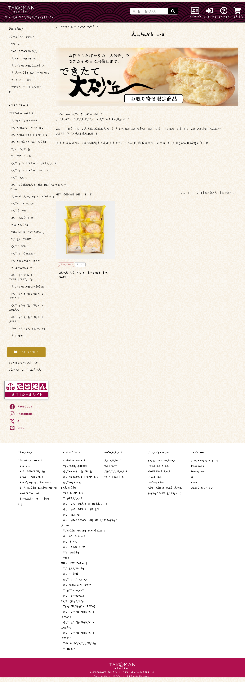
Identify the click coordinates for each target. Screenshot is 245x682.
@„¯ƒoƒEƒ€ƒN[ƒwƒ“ (24, 260)
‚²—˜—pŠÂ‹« (156, 482)
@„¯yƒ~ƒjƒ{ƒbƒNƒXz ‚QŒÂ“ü (26, 307)
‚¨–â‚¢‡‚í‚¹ (155, 477)
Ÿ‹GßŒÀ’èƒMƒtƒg (23, 51)
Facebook (20, 406)
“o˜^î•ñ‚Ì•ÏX (114, 477)
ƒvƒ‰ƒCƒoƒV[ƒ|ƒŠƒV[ (164, 493)
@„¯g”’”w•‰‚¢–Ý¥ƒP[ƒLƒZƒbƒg (21, 277)
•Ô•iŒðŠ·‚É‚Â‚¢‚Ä (159, 471)
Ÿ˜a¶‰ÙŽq (18, 225)
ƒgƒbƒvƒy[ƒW (66, 26)
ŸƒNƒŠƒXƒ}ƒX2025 (23, 120)
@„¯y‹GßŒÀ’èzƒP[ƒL (28, 170)
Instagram (21, 413)
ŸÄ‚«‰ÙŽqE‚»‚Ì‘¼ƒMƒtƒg (28, 72)
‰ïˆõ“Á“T (111, 466)
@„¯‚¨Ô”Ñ (17, 246)
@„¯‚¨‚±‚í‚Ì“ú (18, 177)
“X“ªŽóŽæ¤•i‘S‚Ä (21, 113)
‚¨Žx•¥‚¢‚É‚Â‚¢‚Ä (158, 466)
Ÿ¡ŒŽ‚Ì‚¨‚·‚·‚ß (20, 156)
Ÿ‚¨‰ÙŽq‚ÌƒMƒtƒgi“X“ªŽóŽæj (28, 196)
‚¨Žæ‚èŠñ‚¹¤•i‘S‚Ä (22, 37)
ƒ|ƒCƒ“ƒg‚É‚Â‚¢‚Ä (116, 471)
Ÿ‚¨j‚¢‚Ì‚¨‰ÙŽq (21, 239)
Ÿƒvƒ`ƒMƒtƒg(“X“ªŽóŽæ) (26, 286)
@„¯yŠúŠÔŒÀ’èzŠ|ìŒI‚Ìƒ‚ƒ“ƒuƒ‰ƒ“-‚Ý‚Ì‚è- (28, 187)
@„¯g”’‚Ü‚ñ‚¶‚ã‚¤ (22, 253)
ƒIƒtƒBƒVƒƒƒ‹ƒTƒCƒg (205, 460)
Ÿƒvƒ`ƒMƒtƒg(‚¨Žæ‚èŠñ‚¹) (27, 65)
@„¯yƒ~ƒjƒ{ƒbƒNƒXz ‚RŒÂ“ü (26, 319)
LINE (17, 427)
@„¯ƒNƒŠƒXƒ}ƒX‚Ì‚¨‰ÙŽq (27, 141)
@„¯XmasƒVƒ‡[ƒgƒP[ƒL (28, 134)
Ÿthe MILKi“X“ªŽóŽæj (26, 232)
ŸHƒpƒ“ (16, 335)
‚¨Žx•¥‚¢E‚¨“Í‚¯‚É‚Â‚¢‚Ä (25, 369)
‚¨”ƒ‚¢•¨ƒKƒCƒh (26, 351)
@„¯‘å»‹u (17, 210)
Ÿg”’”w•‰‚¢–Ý (20, 267)
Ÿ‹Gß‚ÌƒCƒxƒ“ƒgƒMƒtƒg (27, 328)
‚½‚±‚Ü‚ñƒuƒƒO (202, 488)
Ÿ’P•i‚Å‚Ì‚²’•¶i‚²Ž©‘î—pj (26, 89)
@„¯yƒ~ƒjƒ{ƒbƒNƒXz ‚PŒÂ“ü (26, 296)
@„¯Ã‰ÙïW (21, 217)
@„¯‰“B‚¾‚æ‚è (21, 203)
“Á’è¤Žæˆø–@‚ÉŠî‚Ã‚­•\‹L (165, 488)
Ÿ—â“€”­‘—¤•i (20, 80)
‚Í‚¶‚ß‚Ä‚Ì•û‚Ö (113, 460)
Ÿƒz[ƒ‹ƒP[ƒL (20, 149)
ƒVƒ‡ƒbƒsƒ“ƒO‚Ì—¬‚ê (23, 362)
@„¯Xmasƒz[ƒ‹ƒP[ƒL (26, 127)
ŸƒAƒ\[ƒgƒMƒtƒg (22, 58)
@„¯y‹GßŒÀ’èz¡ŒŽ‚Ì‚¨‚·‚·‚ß (28, 163)
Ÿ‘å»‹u (15, 44)
